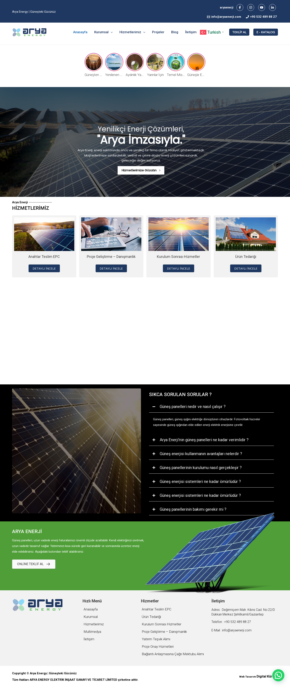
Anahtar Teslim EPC (44, 256)
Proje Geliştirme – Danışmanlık (111, 256)
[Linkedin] (272, 7)
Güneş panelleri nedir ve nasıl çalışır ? (193, 406)
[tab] (211, 407)
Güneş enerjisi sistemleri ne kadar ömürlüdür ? (200, 481)
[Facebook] (239, 7)
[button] (44, 268)
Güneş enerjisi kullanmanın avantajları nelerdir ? (201, 453)
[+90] (261, 16)
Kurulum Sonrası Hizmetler (178, 256)
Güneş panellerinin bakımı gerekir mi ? (193, 509)
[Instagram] (250, 7)
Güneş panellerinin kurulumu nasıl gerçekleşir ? (201, 467)
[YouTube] (261, 7)
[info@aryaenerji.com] (224, 16)
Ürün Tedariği (245, 256)
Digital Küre (265, 676)
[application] (111, 32)
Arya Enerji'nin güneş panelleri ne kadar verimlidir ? (204, 439)
